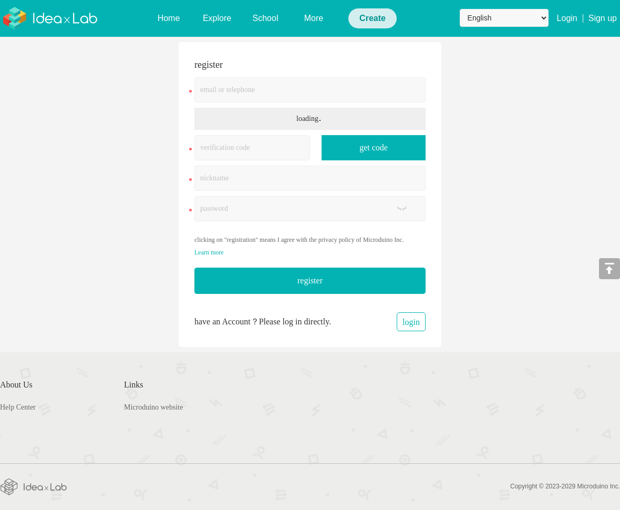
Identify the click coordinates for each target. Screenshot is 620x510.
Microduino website (153, 407)
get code (373, 147)
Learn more (209, 252)
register (310, 280)
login (411, 322)
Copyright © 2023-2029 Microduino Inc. (565, 486)
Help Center (18, 407)
